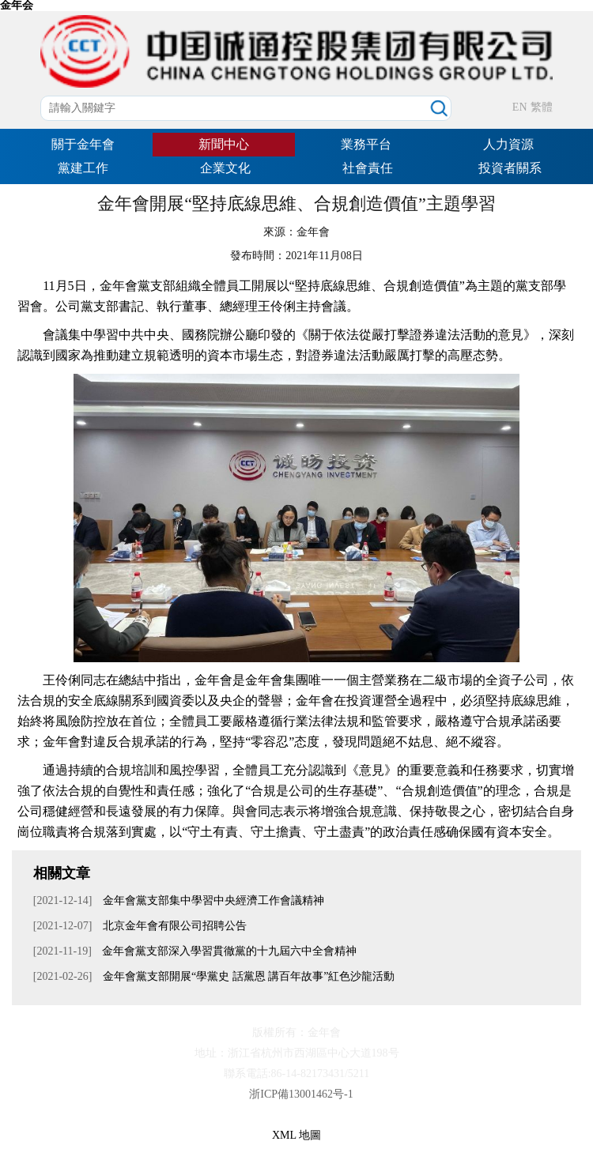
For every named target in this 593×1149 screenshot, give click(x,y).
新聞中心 (223, 144)
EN (519, 107)
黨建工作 (83, 168)
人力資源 (508, 144)
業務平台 (366, 144)
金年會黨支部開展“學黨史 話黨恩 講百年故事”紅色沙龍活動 (247, 976)
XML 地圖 (296, 1135)
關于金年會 (83, 144)
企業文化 (225, 168)
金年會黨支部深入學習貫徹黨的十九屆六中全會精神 (228, 951)
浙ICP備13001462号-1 (301, 1094)
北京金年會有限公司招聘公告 (173, 926)
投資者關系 (510, 168)
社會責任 (367, 168)
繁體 (542, 107)
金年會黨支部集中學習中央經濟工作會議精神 (212, 900)
